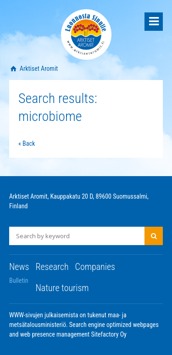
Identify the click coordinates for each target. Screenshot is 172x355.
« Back (26, 143)
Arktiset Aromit (38, 68)
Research (51, 266)
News (19, 266)
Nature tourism (62, 287)
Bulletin (18, 280)
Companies (95, 266)
